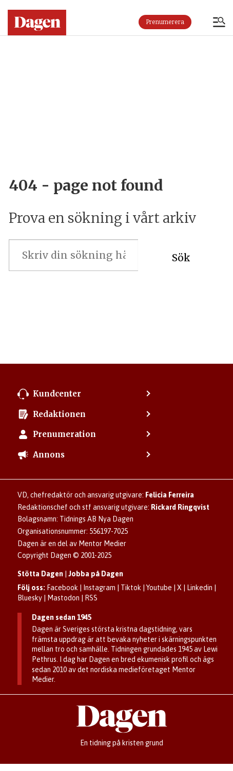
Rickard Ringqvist (180, 507)
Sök (181, 258)
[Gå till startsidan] (37, 22)
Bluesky (29, 598)
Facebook (62, 588)
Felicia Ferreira (169, 495)
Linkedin (199, 588)
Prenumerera (165, 22)
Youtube (159, 588)
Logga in (202, 22)
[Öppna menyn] (219, 23)
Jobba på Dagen (95, 574)
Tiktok (131, 588)
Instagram (99, 588)
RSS (91, 598)
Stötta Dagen (40, 574)
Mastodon (63, 598)
